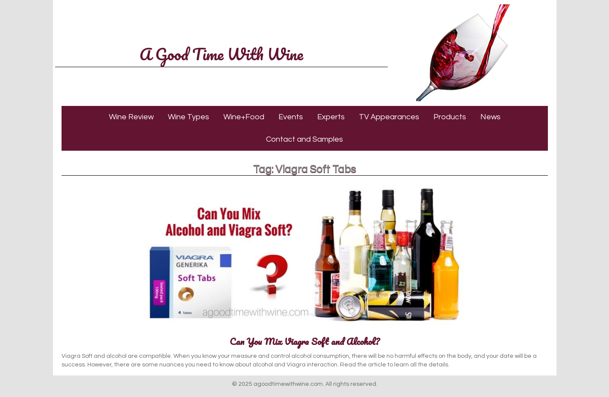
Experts (331, 117)
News (490, 117)
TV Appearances (389, 117)
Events (290, 117)
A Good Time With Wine (221, 53)
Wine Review (131, 117)
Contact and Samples (304, 139)
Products (449, 117)
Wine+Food (243, 117)
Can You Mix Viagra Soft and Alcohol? (305, 341)
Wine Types (188, 117)
